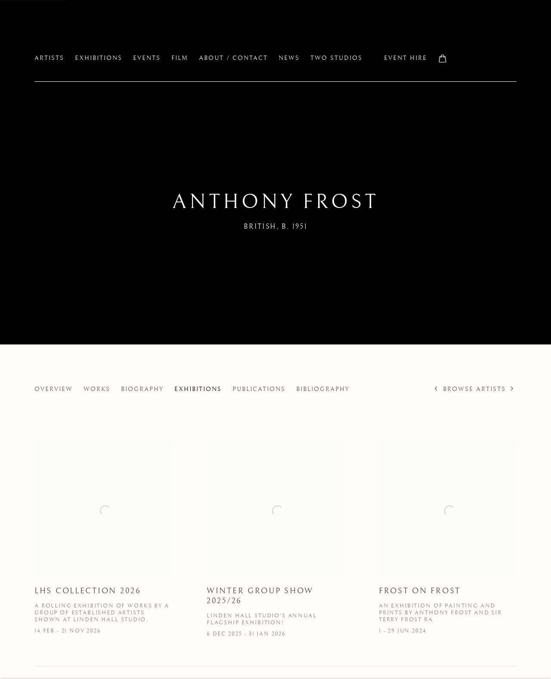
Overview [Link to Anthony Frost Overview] (53, 389)
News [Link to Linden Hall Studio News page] (289, 58)
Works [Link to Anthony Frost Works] (97, 389)
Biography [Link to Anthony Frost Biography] (142, 389)
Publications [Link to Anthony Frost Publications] (258, 389)
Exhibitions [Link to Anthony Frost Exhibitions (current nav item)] (198, 389)
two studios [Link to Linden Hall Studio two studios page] (336, 58)
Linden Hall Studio (111, 34)
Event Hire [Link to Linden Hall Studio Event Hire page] (405, 58)
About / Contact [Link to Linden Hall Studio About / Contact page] (233, 58)
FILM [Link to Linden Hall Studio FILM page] (179, 58)
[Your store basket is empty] (442, 59)
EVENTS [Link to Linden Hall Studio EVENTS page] (147, 58)
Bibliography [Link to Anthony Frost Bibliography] (323, 389)
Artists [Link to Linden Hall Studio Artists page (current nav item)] (49, 58)
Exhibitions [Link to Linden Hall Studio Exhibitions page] (98, 58)
